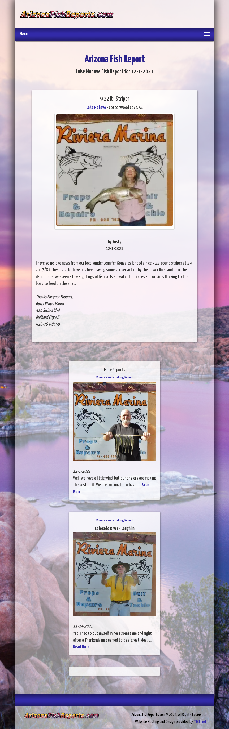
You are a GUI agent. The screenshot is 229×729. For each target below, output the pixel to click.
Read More (81, 647)
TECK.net (200, 722)
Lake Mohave (96, 107)
